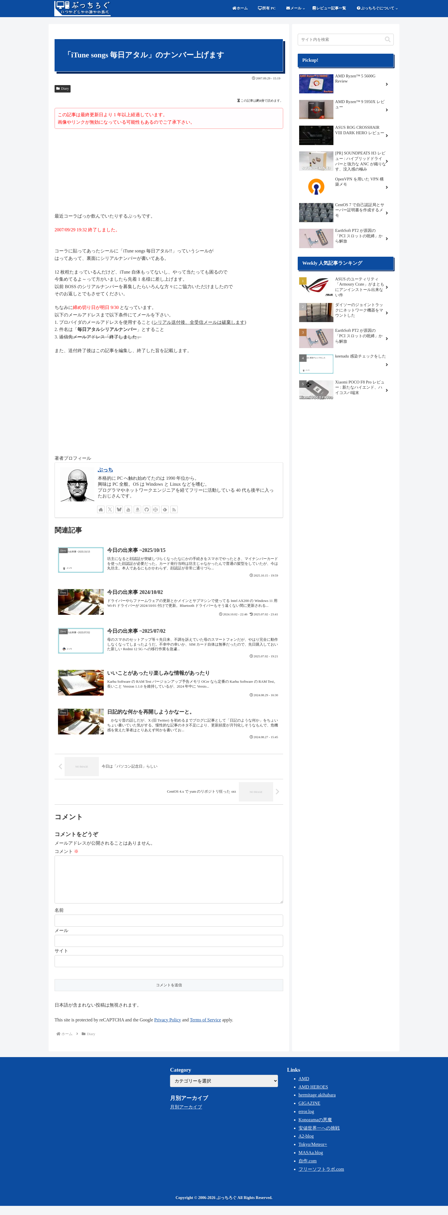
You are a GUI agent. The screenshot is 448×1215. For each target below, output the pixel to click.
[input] (346, 39)
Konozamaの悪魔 (315, 1128)
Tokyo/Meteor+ (313, 1153)
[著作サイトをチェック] (101, 509)
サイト (61, 959)
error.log (306, 1120)
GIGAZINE (309, 1112)
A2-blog (306, 1145)
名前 (59, 919)
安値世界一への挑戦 (319, 1137)
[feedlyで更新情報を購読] (165, 509)
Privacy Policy (167, 1029)
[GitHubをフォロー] (146, 509)
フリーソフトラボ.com (321, 1178)
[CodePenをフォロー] (155, 509)
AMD (304, 1087)
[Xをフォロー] (110, 509)
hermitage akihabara (317, 1104)
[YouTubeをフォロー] (128, 509)
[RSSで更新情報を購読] (174, 509)
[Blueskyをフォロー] (119, 509)
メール (61, 939)
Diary (62, 89)
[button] (388, 39)
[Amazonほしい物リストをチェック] (137, 509)
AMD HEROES (313, 1096)
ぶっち (105, 470)
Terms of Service (205, 1029)
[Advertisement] (168, 172)
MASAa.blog (311, 1161)
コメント (67, 851)
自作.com (308, 1170)
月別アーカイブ (186, 1116)
